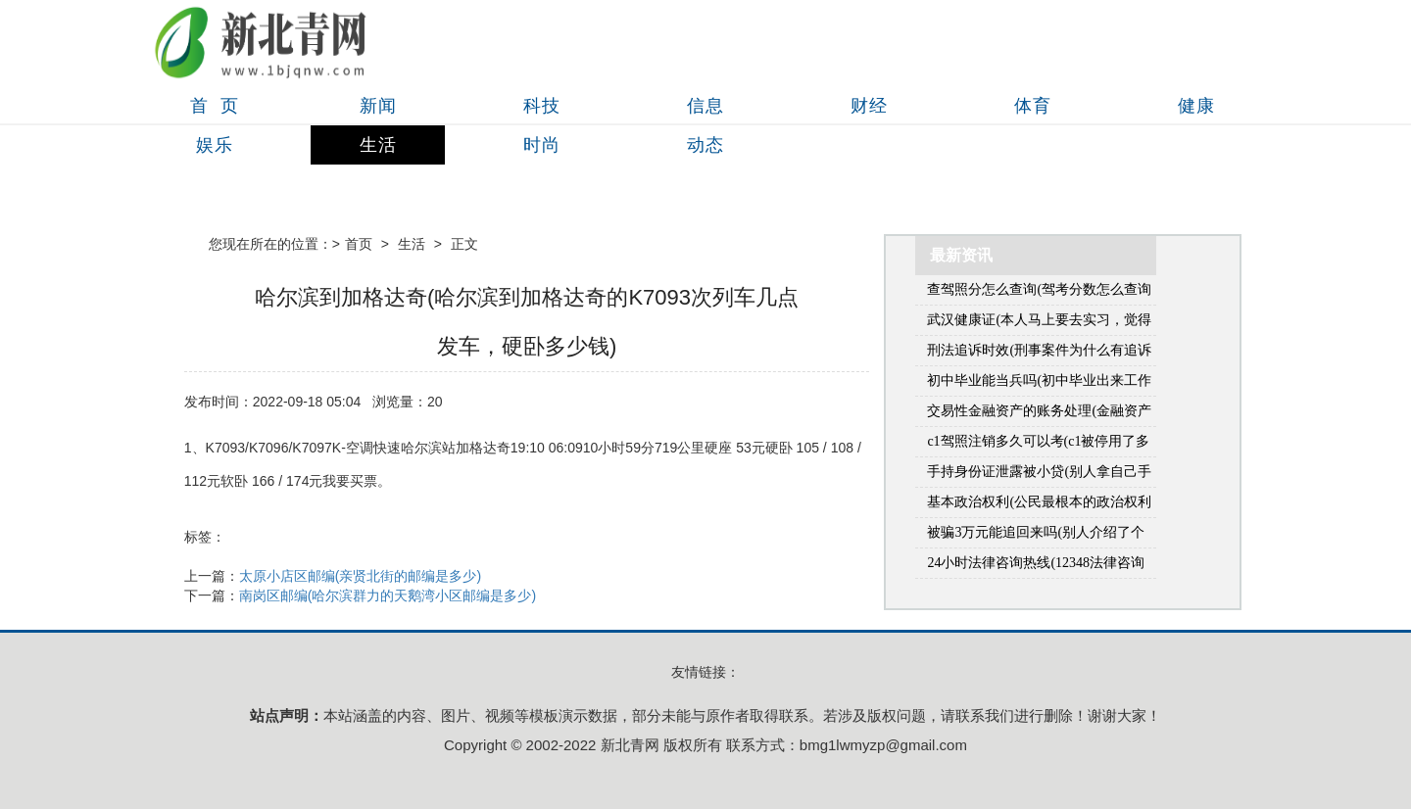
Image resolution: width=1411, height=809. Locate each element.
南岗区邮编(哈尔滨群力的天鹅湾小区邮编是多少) (387, 595)
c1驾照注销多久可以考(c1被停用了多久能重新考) (1038, 445)
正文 (464, 244)
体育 (1032, 106)
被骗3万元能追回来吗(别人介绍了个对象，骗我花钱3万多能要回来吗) (1035, 536)
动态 (705, 145)
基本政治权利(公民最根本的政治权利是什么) (1039, 506)
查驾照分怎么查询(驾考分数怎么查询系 (1039, 293)
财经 (869, 106)
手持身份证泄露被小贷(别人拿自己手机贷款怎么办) (1039, 475)
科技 (541, 106)
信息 (705, 106)
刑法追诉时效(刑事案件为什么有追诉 (1039, 350)
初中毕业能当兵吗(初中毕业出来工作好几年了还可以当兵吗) (1039, 384)
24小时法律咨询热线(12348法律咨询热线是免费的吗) (1035, 566)
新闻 (378, 106)
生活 (378, 145)
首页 (358, 244)
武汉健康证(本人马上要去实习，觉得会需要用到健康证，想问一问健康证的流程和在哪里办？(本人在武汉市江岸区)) (1039, 323)
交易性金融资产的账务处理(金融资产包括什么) (1039, 415)
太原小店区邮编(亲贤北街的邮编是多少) (360, 576)
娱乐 (214, 145)
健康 (1196, 106)
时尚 (541, 145)
